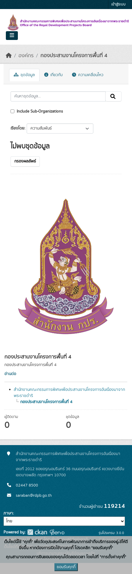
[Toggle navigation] (12, 35)
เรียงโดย (17, 128)
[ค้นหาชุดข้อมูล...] (58, 96)
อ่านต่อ (10, 374)
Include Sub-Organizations (37, 111)
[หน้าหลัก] (9, 56)
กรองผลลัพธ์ (25, 161)
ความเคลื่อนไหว (87, 75)
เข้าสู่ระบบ (118, 4)
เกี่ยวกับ (53, 75)
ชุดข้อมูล (24, 75)
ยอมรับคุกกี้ (66, 567)
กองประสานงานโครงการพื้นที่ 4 (73, 56)
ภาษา (8, 513)
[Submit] (113, 96)
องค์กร (26, 56)
